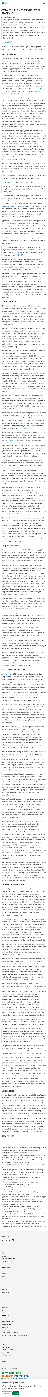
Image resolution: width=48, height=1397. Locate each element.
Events (3, 1361)
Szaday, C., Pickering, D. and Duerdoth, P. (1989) (16, 1214)
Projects (4, 1295)
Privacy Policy (5, 1327)
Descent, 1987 (6, 91)
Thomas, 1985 (36, 89)
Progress (4, 1283)
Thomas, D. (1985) (7, 1206)
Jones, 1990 (27, 89)
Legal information (7, 1322)
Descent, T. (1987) (7, 1165)
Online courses (6, 1313)
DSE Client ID (5, 1347)
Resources (4, 1307)
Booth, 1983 (23, 428)
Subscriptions (5, 1352)
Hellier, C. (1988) (6, 1182)
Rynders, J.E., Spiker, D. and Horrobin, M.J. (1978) (16, 1197)
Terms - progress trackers (9, 1332)
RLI (2, 1310)
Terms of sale (5, 1338)
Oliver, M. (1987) (6, 1192)
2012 (3, 1277)
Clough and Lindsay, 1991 (10, 94)
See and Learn (5, 1315)
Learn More (7, 1393)
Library (3, 1253)
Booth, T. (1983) (6, 1155)
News (3, 1301)
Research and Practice (8, 1259)
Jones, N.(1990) (6, 1187)
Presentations (6, 1267)
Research (4, 1289)
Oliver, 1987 (15, 255)
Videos (3, 1256)
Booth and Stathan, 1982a (11, 206)
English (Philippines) (9, 1368)
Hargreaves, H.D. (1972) (9, 1177)
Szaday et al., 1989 (34, 91)
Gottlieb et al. (6, 182)
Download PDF (6, 42)
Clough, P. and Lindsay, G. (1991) (11, 1160)
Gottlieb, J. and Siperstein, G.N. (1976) (13, 1170)
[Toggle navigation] (44, 2)
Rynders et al (13, 440)
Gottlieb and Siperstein (12, 98)
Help (3, 1344)
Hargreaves (8, 674)
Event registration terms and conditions (14, 1335)
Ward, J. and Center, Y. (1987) (10, 1221)
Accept (16, 1393)
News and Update (7, 1261)
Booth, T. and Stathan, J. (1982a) (11, 1148)
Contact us (4, 1247)
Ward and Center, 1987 (20, 91)
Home (14, 3)
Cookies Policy (6, 1325)
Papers (3, 1274)
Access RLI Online (7, 1350)
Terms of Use (5, 1330)
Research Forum (6, 1292)
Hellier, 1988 (6, 149)
